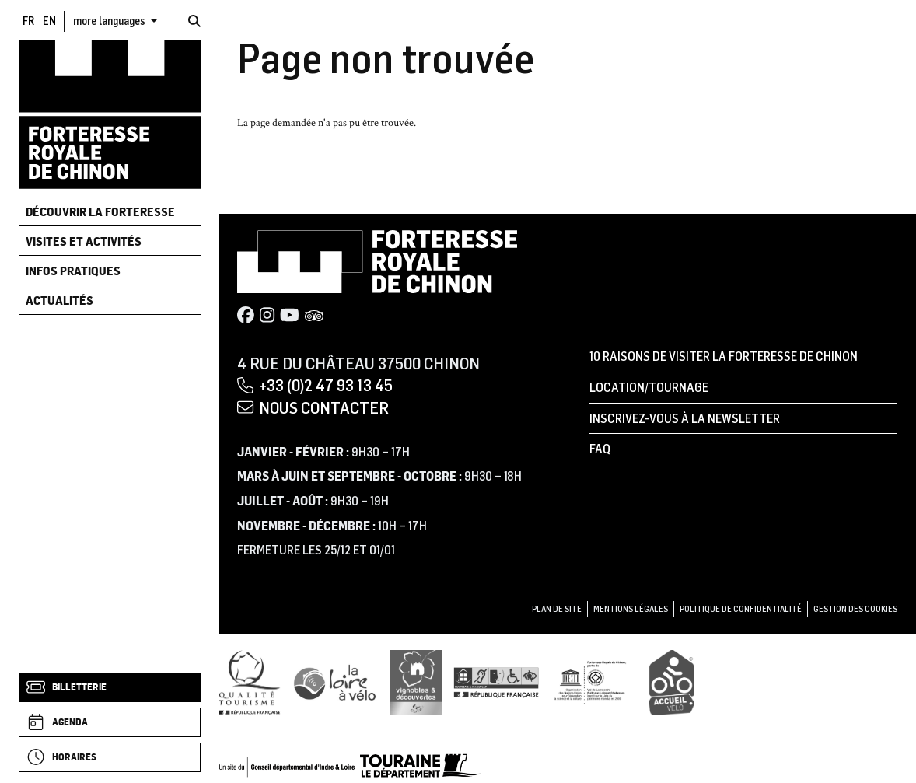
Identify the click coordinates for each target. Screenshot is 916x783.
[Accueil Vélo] (671, 682)
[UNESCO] (594, 682)
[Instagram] (267, 316)
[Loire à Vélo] (335, 682)
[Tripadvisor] (314, 316)
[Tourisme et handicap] (496, 682)
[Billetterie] (110, 687)
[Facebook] (245, 316)
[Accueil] (110, 114)
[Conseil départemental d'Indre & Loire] (350, 765)
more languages (110, 20)
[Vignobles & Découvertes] (416, 682)
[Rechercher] (194, 21)
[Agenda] (110, 722)
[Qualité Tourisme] (250, 682)
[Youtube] (289, 316)
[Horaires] (110, 757)
